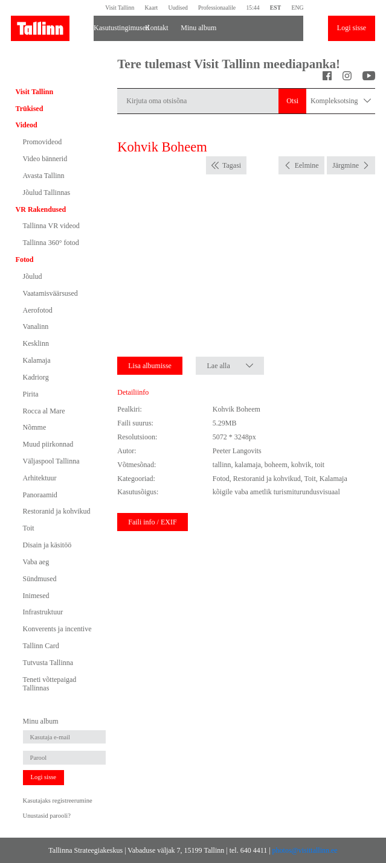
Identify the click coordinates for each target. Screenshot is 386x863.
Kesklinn (36, 343)
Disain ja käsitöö (47, 545)
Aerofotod (38, 310)
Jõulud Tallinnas (47, 192)
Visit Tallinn (119, 7)
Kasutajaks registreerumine (57, 800)
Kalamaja (37, 360)
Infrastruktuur (43, 612)
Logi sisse (351, 28)
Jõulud (32, 276)
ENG (297, 7)
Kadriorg (36, 377)
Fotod (25, 259)
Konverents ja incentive (57, 629)
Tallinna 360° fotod (51, 242)
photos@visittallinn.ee (305, 850)
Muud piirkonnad (48, 444)
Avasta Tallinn (44, 175)
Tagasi (231, 165)
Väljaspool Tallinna (51, 461)
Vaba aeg (36, 562)
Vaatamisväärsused (50, 293)
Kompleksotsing (340, 101)
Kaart (151, 7)
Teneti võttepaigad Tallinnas (50, 683)
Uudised (177, 7)
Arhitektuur (40, 478)
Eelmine (307, 165)
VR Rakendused (41, 209)
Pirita (31, 394)
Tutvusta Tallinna (48, 662)
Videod (26, 125)
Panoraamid (40, 495)
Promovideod (42, 142)
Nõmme (35, 427)
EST (275, 7)
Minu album (198, 28)
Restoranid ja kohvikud (57, 511)
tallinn (222, 464)
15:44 (252, 7)
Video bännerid (45, 158)
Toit (28, 528)
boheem (276, 464)
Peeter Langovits (237, 451)
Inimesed (36, 595)
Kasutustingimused (114, 28)
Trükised (29, 108)
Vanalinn (36, 326)
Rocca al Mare (44, 411)
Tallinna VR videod (51, 225)
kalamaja (247, 464)
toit (319, 464)
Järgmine (345, 165)
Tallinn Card (41, 646)
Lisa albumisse (150, 365)
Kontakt (157, 28)
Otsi (292, 101)
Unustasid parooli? (47, 815)
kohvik (301, 464)
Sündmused (40, 579)
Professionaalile (217, 7)
